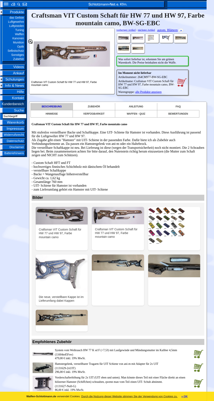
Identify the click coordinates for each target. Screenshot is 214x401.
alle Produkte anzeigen (148, 92)
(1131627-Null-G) (123, 381)
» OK (184, 396)
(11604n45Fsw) (123, 352)
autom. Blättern (167, 30)
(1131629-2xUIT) (123, 366)
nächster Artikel (146, 29)
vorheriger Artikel (126, 29)
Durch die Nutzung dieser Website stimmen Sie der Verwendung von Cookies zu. (129, 396)
